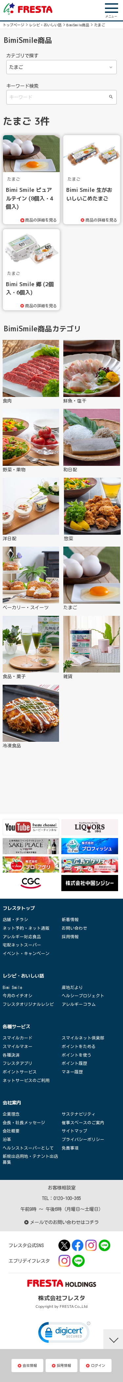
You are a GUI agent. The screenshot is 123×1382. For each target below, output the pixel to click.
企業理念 (11, 1114)
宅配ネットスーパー (22, 945)
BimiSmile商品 (78, 25)
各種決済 (11, 1055)
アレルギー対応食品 (22, 937)
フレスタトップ (19, 908)
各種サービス (16, 1026)
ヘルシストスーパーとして (28, 1148)
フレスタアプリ (17, 1063)
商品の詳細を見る (42, 220)
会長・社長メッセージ (24, 1123)
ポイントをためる (79, 1046)
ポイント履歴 (74, 1063)
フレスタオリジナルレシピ (28, 1004)
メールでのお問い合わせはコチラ (61, 1222)
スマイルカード (17, 1038)
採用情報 (70, 937)
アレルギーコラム (79, 1004)
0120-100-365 (67, 1198)
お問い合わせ (74, 928)
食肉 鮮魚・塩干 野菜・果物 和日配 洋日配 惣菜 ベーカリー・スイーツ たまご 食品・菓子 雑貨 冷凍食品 (61, 67)
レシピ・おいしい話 (45, 25)
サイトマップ (74, 1131)
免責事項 (70, 1148)
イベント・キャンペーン (26, 953)
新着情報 (70, 919)
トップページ (13, 25)
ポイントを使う (77, 1055)
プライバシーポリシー (83, 1139)
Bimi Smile (12, 987)
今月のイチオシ (17, 996)
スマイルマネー (17, 1046)
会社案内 (12, 1102)
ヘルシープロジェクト (83, 996)
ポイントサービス (20, 1072)
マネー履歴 (72, 1072)
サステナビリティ (79, 1114)
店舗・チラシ (15, 919)
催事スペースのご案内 (83, 1123)
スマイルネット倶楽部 (83, 1038)
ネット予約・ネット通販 (26, 928)
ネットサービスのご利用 (26, 1080)
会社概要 (11, 1131)
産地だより (72, 987)
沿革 (7, 1139)
